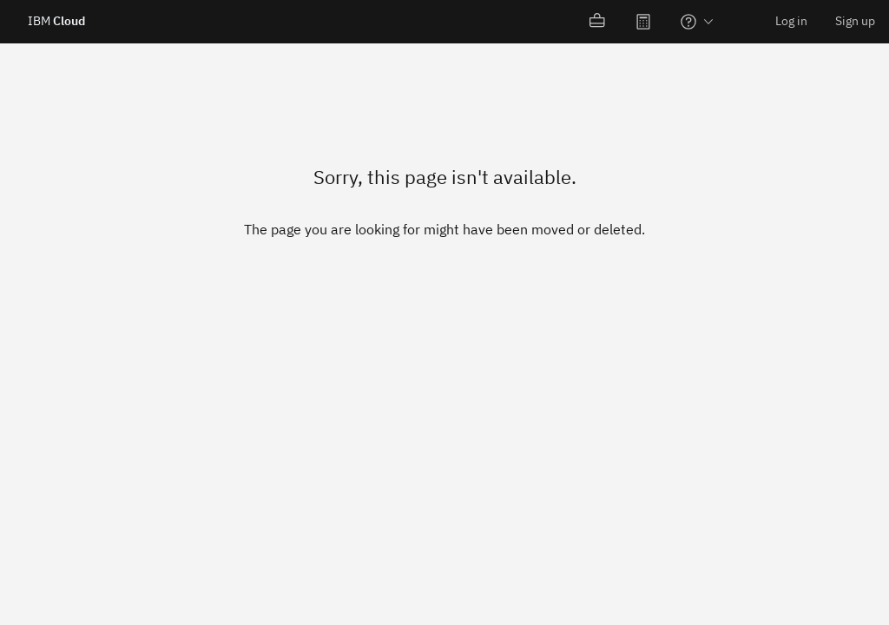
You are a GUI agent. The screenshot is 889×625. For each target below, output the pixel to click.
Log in (791, 21)
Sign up (855, 21)
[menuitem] (598, 21)
